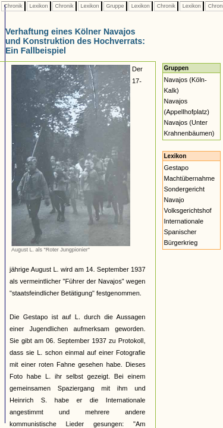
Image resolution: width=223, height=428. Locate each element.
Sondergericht (184, 189)
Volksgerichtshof (188, 210)
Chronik (13, 6)
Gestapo (176, 167)
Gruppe (115, 6)
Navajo (174, 199)
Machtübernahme (189, 178)
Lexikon (38, 6)
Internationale (184, 221)
